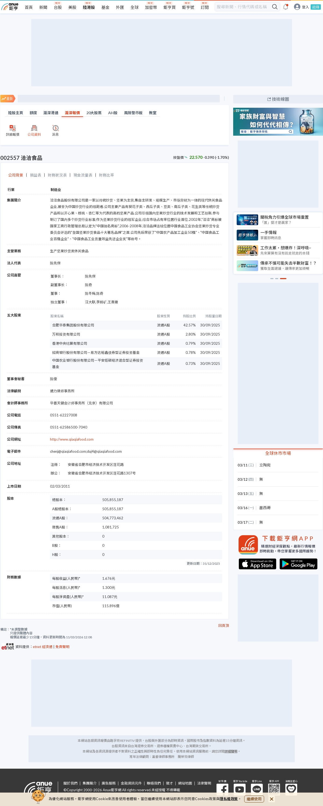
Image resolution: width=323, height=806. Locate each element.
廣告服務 (109, 783)
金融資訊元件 (131, 783)
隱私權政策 (229, 799)
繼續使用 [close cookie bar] (254, 799)
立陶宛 (265, 465)
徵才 (169, 783)
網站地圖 (185, 783)
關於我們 (70, 783)
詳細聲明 (231, 751)
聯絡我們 (154, 783)
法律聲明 (204, 783)
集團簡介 (90, 783)
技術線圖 (280, 99)
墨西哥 (265, 507)
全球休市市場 (278, 453)
